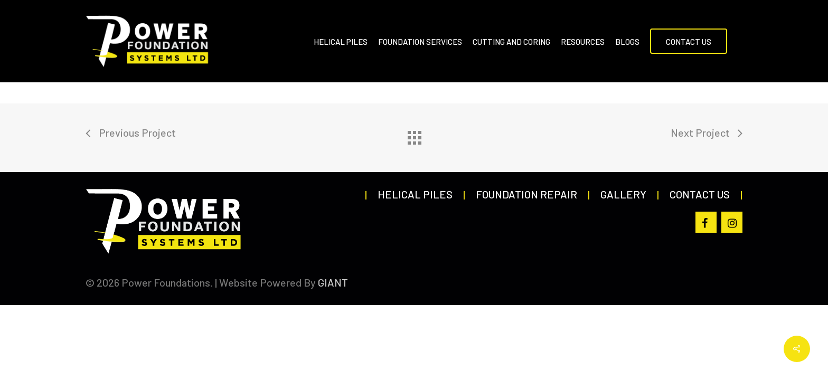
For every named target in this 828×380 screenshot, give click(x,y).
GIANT (333, 282)
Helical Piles (415, 194)
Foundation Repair (526, 194)
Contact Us (700, 194)
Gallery (623, 194)
